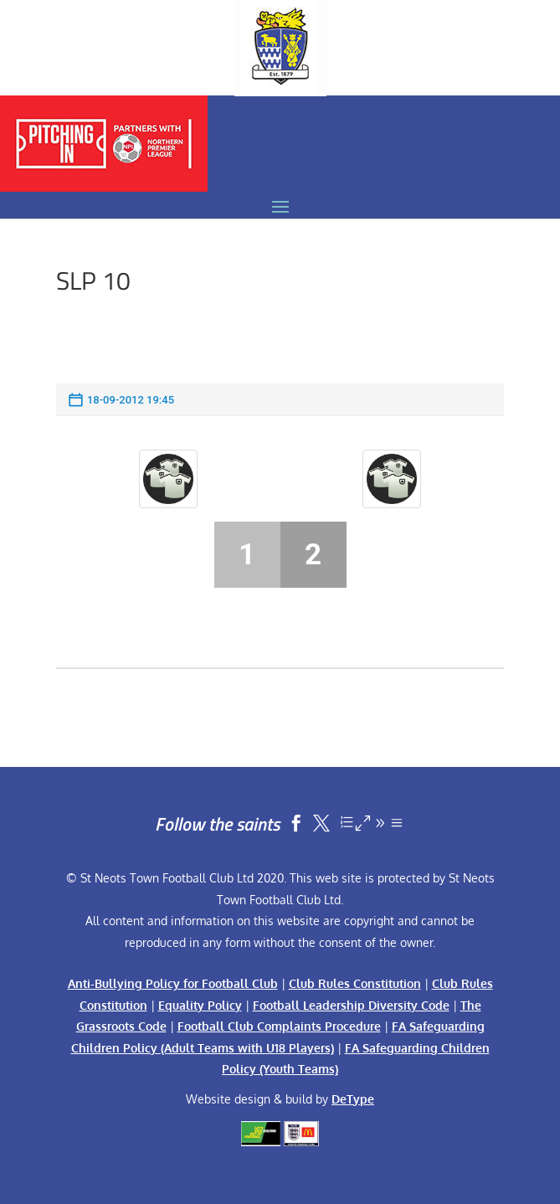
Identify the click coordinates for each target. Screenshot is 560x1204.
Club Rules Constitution (355, 983)
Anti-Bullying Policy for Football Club (173, 983)
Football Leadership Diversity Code (351, 1005)
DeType (352, 1099)
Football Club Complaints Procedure (279, 1026)
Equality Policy (200, 1005)
